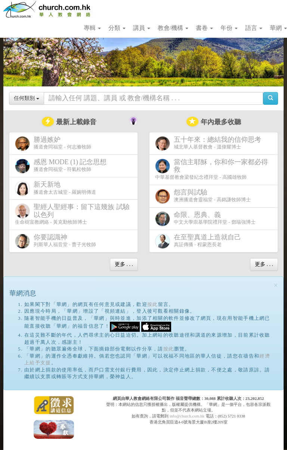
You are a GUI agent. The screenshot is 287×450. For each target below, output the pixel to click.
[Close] (276, 286)
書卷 (204, 28)
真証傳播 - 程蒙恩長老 (199, 241)
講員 (141, 28)
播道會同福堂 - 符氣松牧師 (62, 166)
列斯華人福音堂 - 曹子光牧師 (55, 241)
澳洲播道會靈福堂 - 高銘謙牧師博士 (203, 196)
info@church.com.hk (187, 416)
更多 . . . (124, 264)
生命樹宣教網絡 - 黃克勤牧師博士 (72, 214)
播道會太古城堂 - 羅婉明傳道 (55, 188)
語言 (253, 28)
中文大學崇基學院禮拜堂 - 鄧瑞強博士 (205, 218)
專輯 (92, 28)
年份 (229, 28)
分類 (117, 28)
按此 (152, 304)
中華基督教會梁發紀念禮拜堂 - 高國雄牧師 (211, 169)
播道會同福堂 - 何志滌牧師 (53, 143)
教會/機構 (173, 28)
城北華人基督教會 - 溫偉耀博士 (209, 143)
